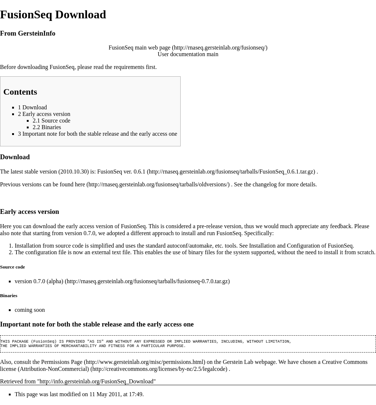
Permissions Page (61, 363)
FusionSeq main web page (139, 47)
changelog (265, 184)
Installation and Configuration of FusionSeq (301, 245)
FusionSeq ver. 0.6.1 (121, 171)
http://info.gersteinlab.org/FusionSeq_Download (96, 383)
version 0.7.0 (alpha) (39, 281)
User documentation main (188, 54)
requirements (129, 67)
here (80, 184)
